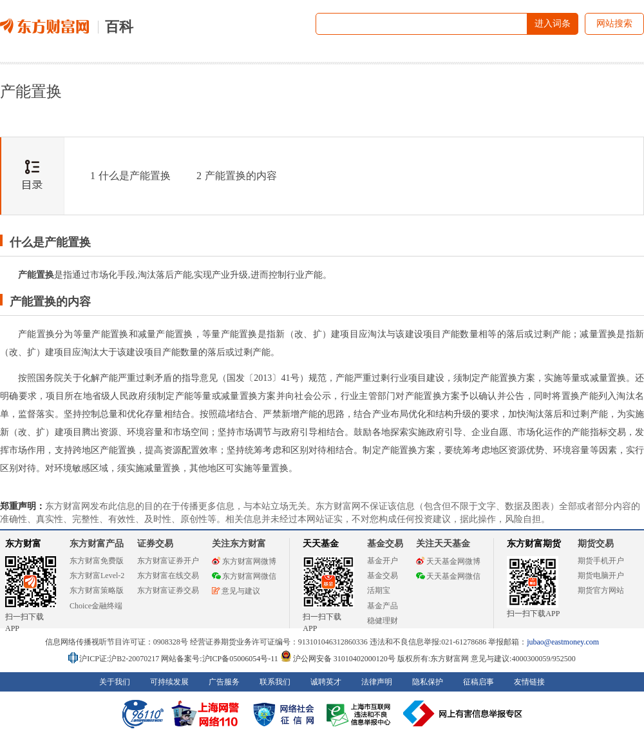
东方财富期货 (534, 543)
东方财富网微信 (244, 576)
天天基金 (321, 543)
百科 (119, 27)
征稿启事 (478, 681)
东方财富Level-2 (97, 575)
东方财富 (23, 543)
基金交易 (382, 575)
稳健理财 (382, 620)
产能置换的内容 (236, 175)
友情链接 (529, 681)
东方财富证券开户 (168, 560)
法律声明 (376, 681)
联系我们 (275, 681)
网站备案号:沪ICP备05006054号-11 (220, 658)
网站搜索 (614, 23)
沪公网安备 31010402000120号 (337, 658)
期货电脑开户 (601, 575)
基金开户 (382, 560)
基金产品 (382, 605)
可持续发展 (169, 681)
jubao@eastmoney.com (563, 641)
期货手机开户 (601, 560)
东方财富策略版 (97, 590)
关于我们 (114, 681)
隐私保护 (427, 681)
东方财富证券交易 (168, 590)
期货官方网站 (601, 590)
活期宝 (378, 590)
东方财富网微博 (244, 561)
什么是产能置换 (130, 175)
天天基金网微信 (448, 576)
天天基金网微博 (448, 561)
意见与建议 (236, 591)
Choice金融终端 (96, 605)
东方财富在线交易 (168, 575)
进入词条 (553, 23)
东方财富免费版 (97, 560)
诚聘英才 (325, 681)
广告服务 (224, 681)
